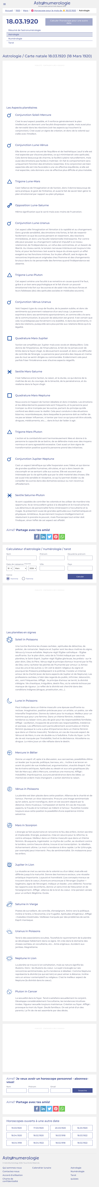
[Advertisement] (49, 86)
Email (53, 1086)
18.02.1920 (38, 1135)
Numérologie (15, 38)
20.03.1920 (60, 1128)
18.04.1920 (16, 1135)
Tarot (11, 43)
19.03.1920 (16, 1128)
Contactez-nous (11, 1172)
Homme (14, 579)
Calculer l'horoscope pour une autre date (69, 21)
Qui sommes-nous (12, 1168)
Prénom (43, 554)
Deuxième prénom (76, 554)
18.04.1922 (38, 1143)
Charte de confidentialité (10, 1180)
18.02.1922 (82, 1143)
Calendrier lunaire (41, 1168)
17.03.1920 (39, 1128)
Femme (29, 579)
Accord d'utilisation (13, 1176)
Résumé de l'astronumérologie (24, 30)
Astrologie (13, 34)
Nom (8, 554)
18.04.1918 (17, 1143)
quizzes (74, 1179)
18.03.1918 (60, 1135)
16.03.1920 (82, 1128)
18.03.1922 (82, 1135)
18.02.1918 (60, 1143)
